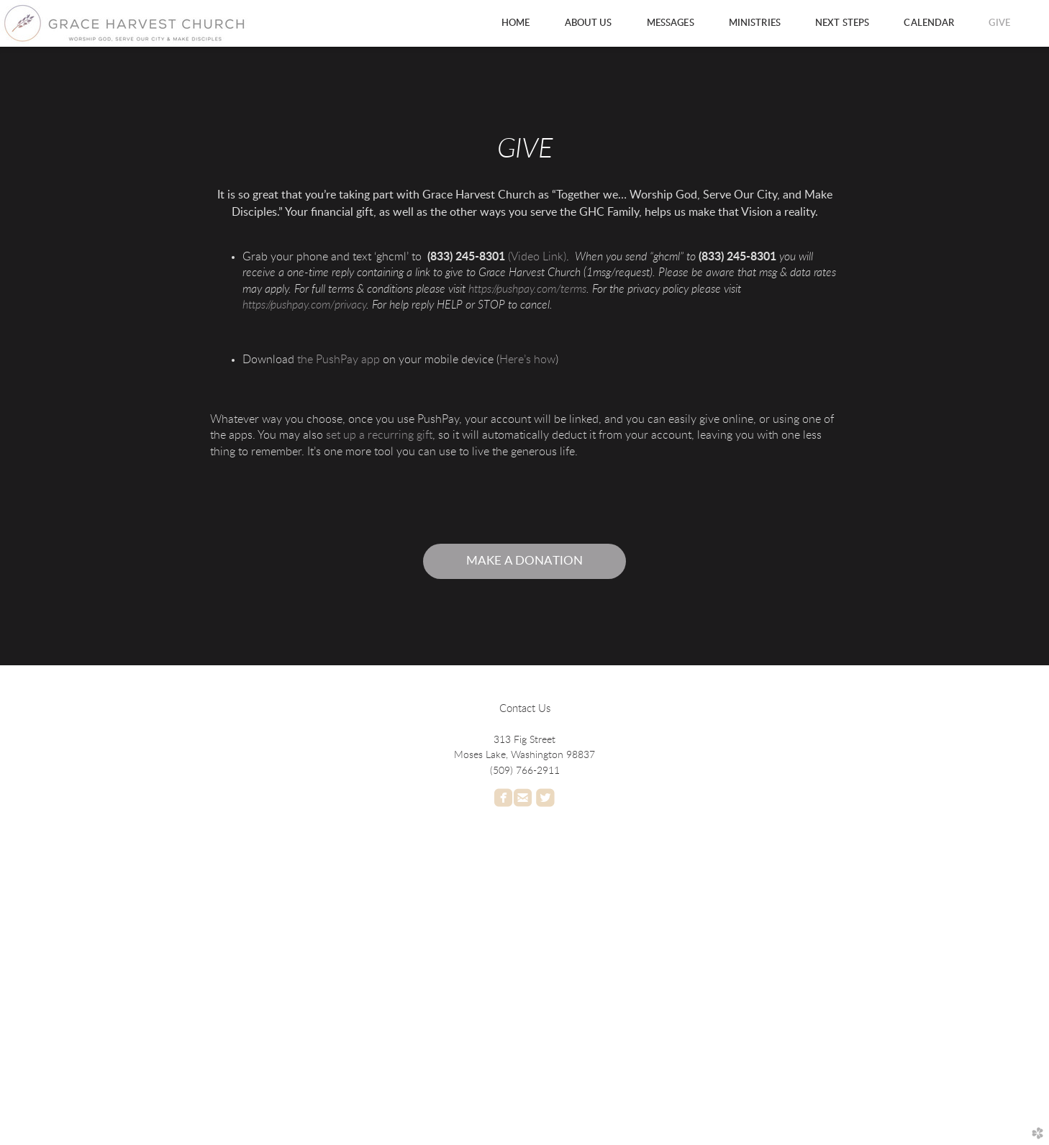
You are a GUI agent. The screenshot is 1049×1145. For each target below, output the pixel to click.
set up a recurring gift (379, 435)
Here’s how (527, 359)
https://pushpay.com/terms (527, 289)
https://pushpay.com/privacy (304, 305)
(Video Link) (537, 257)
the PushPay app (338, 359)
